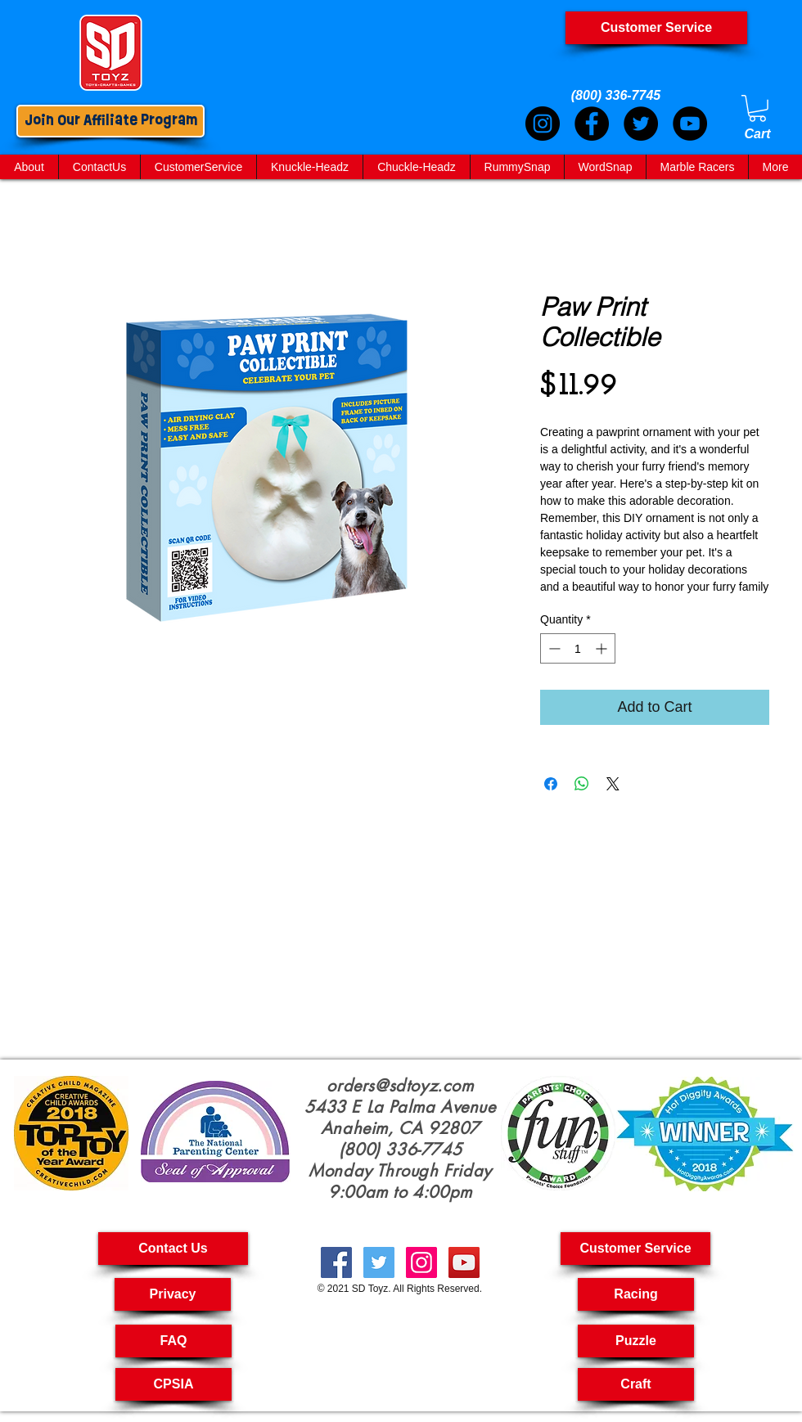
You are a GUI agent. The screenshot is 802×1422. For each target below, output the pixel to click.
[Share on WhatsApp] (582, 784)
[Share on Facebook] (551, 784)
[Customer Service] (656, 27)
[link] (757, 108)
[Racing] (636, 1294)
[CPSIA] (173, 1384)
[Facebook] (591, 123)
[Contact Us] (173, 1248)
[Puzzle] (636, 1341)
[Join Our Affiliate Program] (110, 121)
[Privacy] (173, 1294)
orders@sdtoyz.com (400, 1085)
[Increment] (602, 648)
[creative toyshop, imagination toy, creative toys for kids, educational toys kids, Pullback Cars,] (464, 1262)
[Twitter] (641, 123)
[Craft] (636, 1384)
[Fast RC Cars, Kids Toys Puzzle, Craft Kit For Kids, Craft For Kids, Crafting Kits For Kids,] (378, 1262)
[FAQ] (173, 1341)
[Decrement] (553, 648)
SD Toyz (370, 1288)
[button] (635, 1248)
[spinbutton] (577, 648)
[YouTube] (690, 123)
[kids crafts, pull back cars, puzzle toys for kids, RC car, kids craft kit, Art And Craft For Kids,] (421, 1262)
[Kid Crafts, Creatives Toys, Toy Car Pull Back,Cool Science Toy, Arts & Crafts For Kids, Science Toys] (336, 1262)
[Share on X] (613, 784)
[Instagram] (542, 123)
